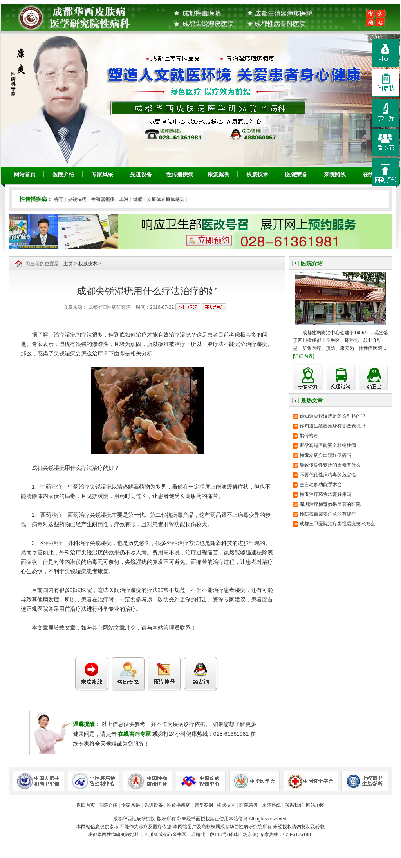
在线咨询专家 (135, 734)
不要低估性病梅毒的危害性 (328, 475)
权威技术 (257, 174)
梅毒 (58, 199)
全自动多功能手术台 (321, 484)
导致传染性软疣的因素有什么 (330, 465)
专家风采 (102, 174)
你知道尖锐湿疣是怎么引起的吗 (332, 416)
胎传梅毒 (309, 435)
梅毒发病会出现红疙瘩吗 (325, 455)
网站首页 (25, 174)
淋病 (138, 199)
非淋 (123, 199)
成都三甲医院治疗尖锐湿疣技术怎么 (337, 524)
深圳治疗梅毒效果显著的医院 (330, 504)
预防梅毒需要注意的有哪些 (328, 514)
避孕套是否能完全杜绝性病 (328, 445)
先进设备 (141, 174)
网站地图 (315, 805)
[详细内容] (303, 356)
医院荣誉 (296, 174)
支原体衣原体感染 (165, 199)
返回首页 (85, 805)
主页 (68, 263)
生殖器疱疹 (103, 199)
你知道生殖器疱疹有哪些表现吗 (332, 426)
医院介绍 (63, 174)
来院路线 (335, 174)
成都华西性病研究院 (134, 819)
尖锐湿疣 (77, 199)
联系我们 (294, 805)
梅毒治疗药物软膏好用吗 (325, 494)
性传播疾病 (179, 174)
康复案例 (218, 174)
